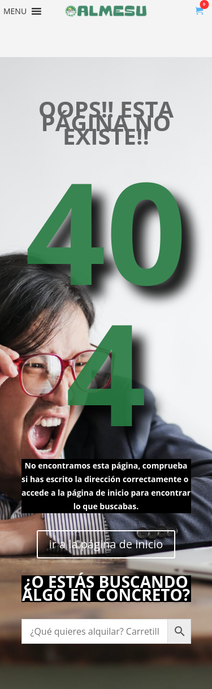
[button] (15, 11)
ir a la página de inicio (106, 544)
